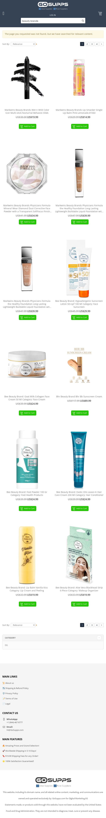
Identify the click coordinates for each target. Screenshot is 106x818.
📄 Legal (6, 703)
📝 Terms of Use (9, 698)
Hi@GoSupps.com (15, 730)
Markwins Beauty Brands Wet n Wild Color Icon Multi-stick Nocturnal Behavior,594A (27, 111)
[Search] (53, 20)
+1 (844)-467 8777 (15, 722)
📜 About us (8, 683)
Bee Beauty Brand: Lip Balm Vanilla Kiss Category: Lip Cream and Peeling (27, 589)
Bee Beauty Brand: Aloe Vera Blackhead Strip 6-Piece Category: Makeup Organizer (79, 589)
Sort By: (6, 44)
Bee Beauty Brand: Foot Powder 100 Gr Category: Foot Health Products (27, 493)
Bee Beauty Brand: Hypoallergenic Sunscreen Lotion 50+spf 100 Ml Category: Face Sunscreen (79, 304)
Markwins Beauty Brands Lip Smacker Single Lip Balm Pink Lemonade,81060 (79, 111)
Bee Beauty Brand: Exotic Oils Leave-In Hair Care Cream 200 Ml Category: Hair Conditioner (79, 493)
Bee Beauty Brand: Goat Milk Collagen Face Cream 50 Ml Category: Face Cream (26, 398)
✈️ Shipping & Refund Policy (15, 688)
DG (6, 645)
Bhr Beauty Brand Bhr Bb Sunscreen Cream (79, 396)
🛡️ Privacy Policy (10, 693)
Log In (53, 15)
